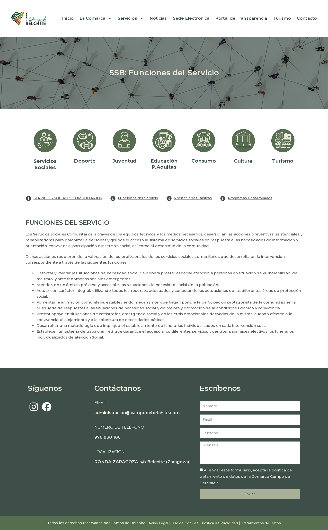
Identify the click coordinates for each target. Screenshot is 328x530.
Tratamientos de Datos (262, 523)
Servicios (131, 18)
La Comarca (96, 18)
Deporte (85, 161)
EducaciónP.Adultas (164, 164)
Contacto (307, 18)
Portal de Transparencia (241, 18)
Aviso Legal (156, 523)
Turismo (282, 18)
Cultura (243, 161)
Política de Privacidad (220, 523)
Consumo (203, 161)
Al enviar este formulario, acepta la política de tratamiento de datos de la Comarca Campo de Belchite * (246, 476)
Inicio (68, 18)
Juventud (124, 161)
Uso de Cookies (183, 523)
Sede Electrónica (191, 18)
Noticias (158, 18)
